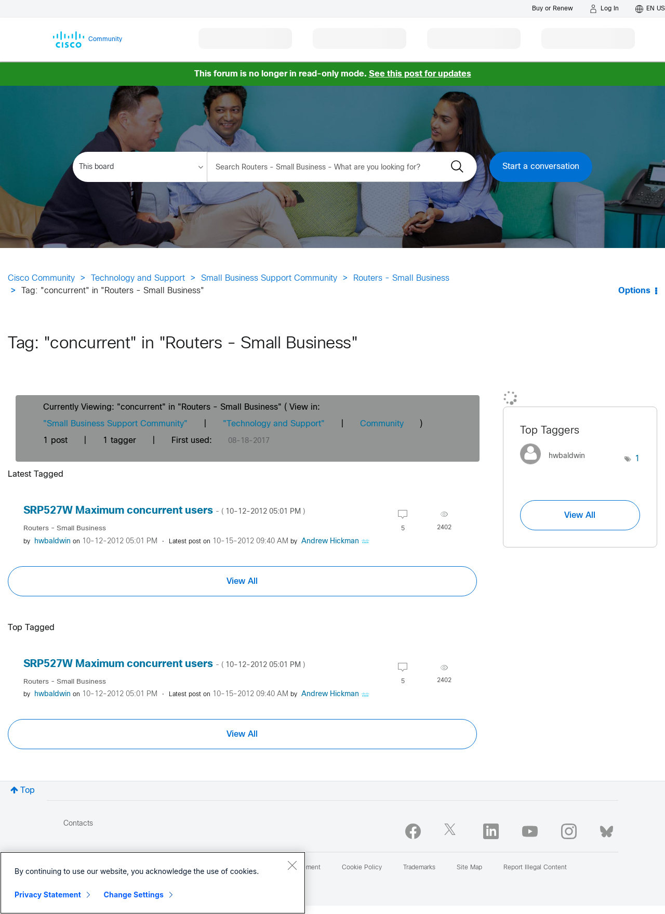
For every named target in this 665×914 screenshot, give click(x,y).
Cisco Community (41, 278)
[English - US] (650, 9)
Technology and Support (138, 278)
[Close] (292, 865)
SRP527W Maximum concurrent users (164, 511)
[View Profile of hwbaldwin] (52, 541)
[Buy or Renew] (552, 8)
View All (242, 581)
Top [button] (27, 790)
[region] (152, 883)
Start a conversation (540, 167)
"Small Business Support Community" (115, 424)
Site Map (469, 868)
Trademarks (419, 868)
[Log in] (604, 9)
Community (382, 424)
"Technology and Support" (274, 424)
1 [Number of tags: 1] (637, 459)
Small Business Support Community (269, 278)
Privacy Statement (48, 894)
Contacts (78, 823)
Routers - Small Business (401, 278)
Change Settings (134, 894)
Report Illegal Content (535, 868)
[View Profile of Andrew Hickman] (330, 541)
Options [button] (634, 291)
